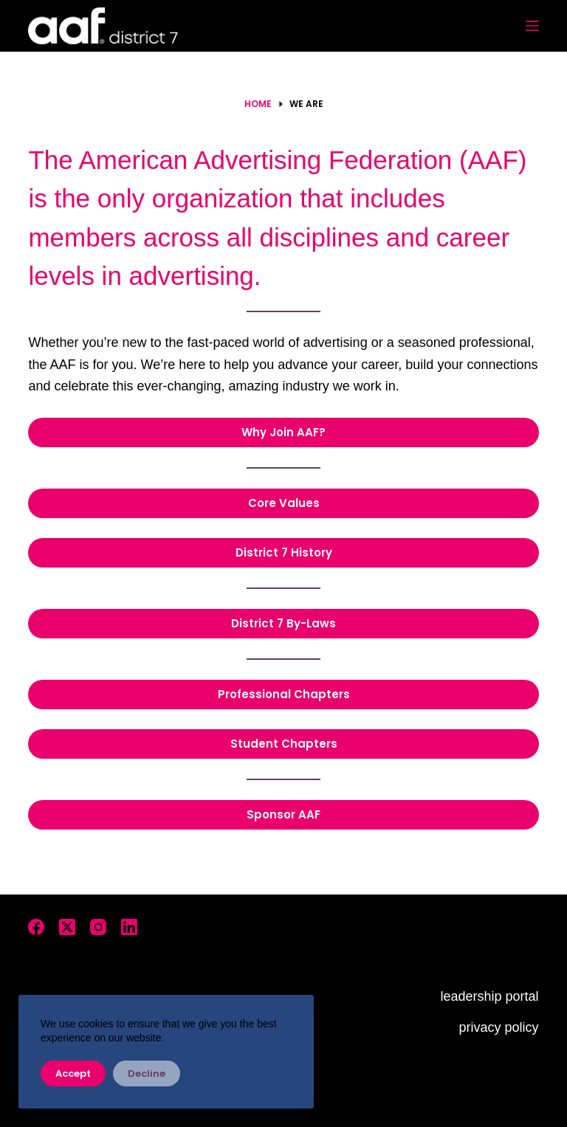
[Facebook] (36, 927)
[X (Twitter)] (67, 927)
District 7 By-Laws (283, 623)
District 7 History (284, 552)
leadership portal (490, 996)
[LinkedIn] (129, 927)
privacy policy (499, 1027)
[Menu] (532, 25)
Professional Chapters (284, 694)
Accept (73, 1073)
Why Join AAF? (283, 432)
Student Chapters (283, 743)
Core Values (284, 503)
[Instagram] (98, 927)
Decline (146, 1073)
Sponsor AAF (283, 814)
